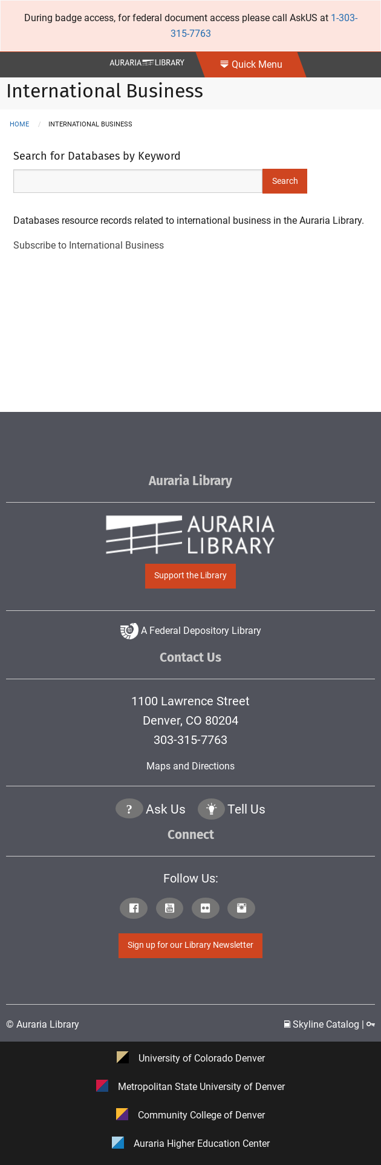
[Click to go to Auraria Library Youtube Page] (172, 909)
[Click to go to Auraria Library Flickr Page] (208, 909)
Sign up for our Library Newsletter (190, 945)
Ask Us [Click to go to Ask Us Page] (166, 809)
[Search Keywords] (137, 181)
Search (285, 181)
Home (19, 124)
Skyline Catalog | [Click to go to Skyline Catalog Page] (325, 1024)
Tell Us (246, 809)
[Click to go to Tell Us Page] (212, 810)
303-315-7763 (190, 740)
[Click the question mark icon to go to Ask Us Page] (129, 810)
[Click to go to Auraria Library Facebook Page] (136, 909)
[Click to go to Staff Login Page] (370, 1024)
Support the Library (190, 575)
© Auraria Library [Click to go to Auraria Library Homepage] (42, 1024)
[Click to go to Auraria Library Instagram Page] (244, 909)
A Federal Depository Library (190, 630)
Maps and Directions (190, 766)
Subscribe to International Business (88, 245)
